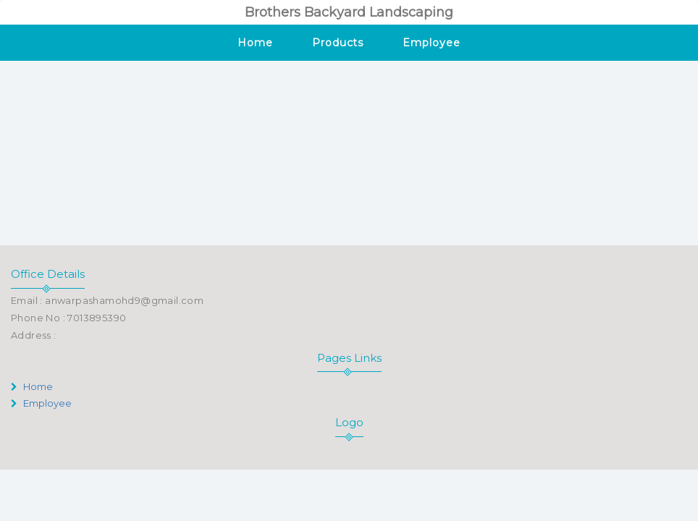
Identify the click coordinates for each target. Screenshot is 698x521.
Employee (431, 42)
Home (255, 42)
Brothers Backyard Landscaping (349, 12)
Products (337, 42)
